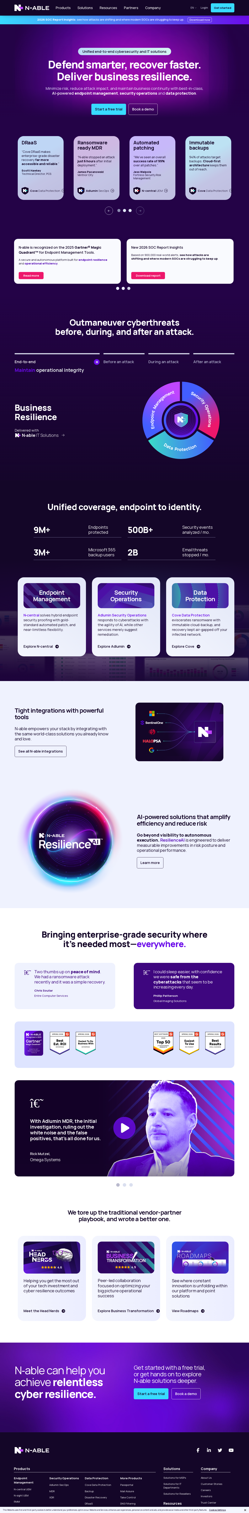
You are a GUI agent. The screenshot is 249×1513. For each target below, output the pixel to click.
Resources (108, 7)
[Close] (245, 1510)
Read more (144, 276)
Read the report (35, 276)
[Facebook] (198, 1450)
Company (153, 7)
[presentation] (109, 211)
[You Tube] (231, 1450)
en (194, 7)
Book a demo (143, 109)
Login (204, 7)
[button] (118, 210)
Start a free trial (108, 109)
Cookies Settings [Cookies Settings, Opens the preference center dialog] (217, 1510)
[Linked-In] (209, 1450)
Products (63, 7)
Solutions (85, 7)
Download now (199, 20)
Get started (222, 8)
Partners (131, 7)
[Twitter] (220, 1450)
